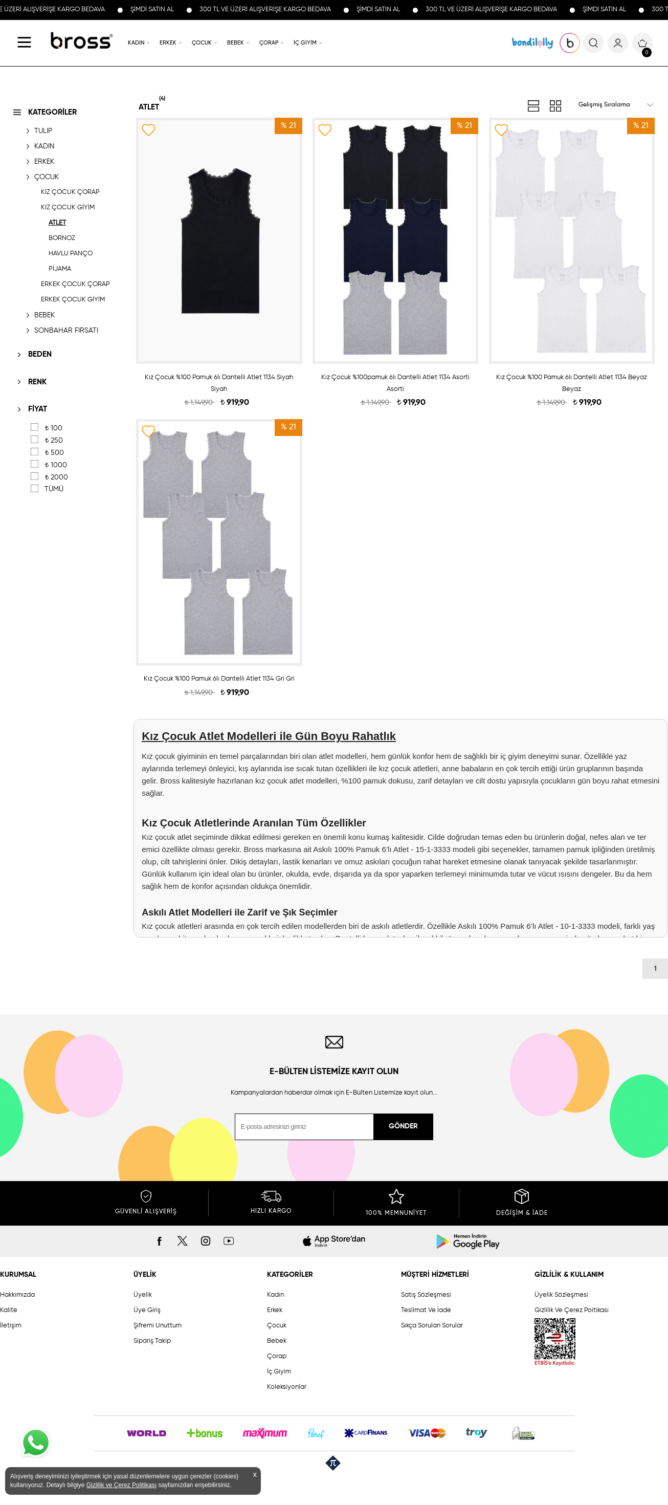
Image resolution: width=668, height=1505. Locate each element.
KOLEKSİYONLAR (532, 43)
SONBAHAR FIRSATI (66, 330)
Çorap (276, 1356)
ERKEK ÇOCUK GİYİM (73, 299)
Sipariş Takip (152, 1341)
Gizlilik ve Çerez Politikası (121, 1485)
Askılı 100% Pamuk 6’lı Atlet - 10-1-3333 (526, 926)
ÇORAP (268, 43)
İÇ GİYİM (305, 43)
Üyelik (142, 1295)
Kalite (8, 1310)
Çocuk (276, 1325)
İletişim (10, 1325)
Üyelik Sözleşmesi (561, 1295)
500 (54, 452)
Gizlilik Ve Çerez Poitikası (572, 1310)
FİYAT (37, 409)
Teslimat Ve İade (426, 1310)
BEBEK (235, 43)
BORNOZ (62, 238)
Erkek (274, 1310)
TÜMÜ (53, 489)
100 (53, 428)
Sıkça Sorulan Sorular (432, 1325)
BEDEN (40, 354)
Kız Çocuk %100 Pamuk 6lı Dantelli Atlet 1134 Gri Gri (219, 678)
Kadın (275, 1295)
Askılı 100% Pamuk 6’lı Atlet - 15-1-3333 (381, 849)
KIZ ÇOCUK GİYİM (68, 207)
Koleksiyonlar (286, 1387)
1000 (55, 465)
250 (53, 440)
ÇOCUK (202, 43)
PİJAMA (60, 269)
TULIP (43, 131)
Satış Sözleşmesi (426, 1295)
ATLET (57, 223)
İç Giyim (279, 1371)
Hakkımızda (17, 1295)
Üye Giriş (147, 1310)
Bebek (276, 1341)
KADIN (136, 43)
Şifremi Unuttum (157, 1325)
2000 (56, 477)
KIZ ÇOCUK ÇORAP (70, 192)
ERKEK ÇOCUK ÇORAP (75, 284)
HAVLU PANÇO (71, 253)
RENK (37, 382)
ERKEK (168, 43)
